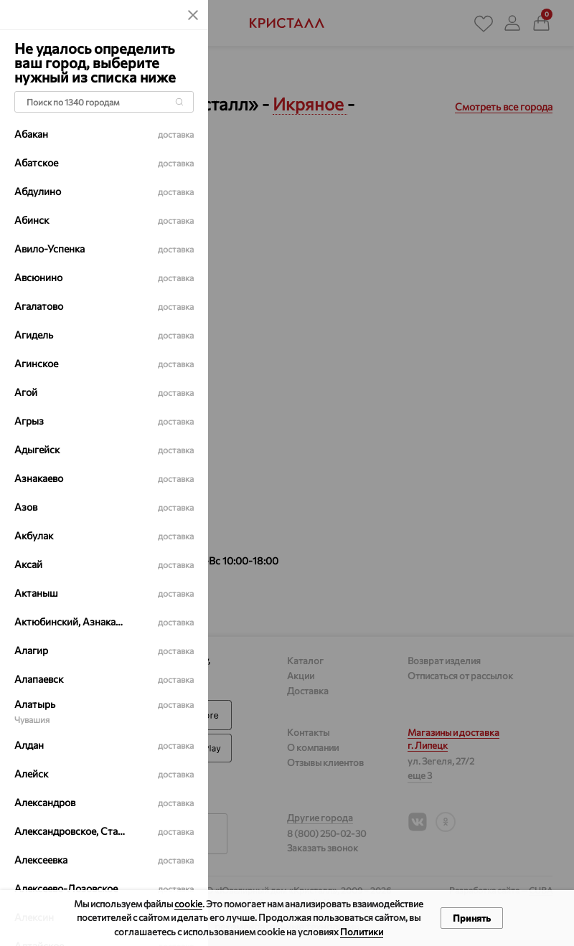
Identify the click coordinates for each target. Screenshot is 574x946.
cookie (188, 903)
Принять (472, 918)
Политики (361, 931)
